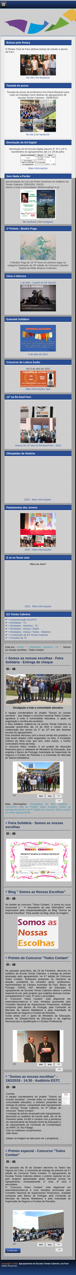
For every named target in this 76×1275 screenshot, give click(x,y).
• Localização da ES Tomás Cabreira (28, 634)
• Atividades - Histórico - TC (23, 625)
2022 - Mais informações (38, 549)
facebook (32, 221)
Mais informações (38, 168)
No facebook (43, 77)
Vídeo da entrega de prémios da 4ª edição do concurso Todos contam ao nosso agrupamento (38, 809)
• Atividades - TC (17, 622)
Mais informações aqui (38, 380)
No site (30, 77)
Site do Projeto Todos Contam (38, 806)
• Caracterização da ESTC (22, 619)
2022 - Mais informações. (38, 499)
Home (20, 647)
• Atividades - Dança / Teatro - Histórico (29, 631)
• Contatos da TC (17, 637)
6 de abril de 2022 (38, 353)
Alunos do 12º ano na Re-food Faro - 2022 (38, 445)
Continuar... (13, 1250)
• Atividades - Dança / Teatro (23, 628)
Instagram (47, 221)
